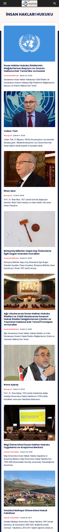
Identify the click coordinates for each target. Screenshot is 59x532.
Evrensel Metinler (11, 76)
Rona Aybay (11, 384)
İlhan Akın (10, 190)
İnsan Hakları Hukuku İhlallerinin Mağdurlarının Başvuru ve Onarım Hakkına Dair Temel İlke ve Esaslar (24, 68)
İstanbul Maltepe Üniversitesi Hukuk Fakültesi (25, 512)
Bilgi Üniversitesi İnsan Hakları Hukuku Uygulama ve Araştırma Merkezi (27, 446)
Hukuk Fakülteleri (11, 452)
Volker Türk (11, 131)
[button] (5, 3)
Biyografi (8, 136)
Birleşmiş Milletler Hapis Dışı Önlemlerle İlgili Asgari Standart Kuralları (27, 252)
